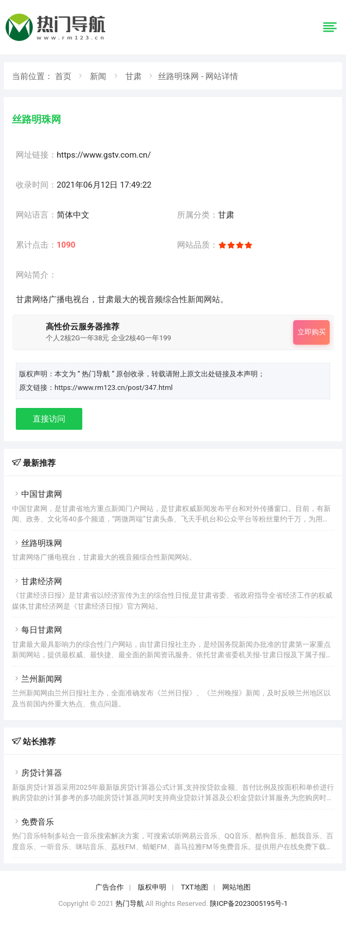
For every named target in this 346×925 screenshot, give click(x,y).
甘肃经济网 (37, 581)
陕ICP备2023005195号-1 (249, 903)
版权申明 (152, 887)
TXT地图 (194, 887)
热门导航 (130, 903)
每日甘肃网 (37, 630)
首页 (63, 76)
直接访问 (49, 419)
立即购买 (312, 332)
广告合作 (109, 887)
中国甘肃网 (37, 494)
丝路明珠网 (37, 543)
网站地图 (236, 887)
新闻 (98, 76)
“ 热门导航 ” (96, 374)
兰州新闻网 (37, 679)
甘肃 (133, 76)
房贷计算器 (37, 773)
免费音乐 (33, 822)
